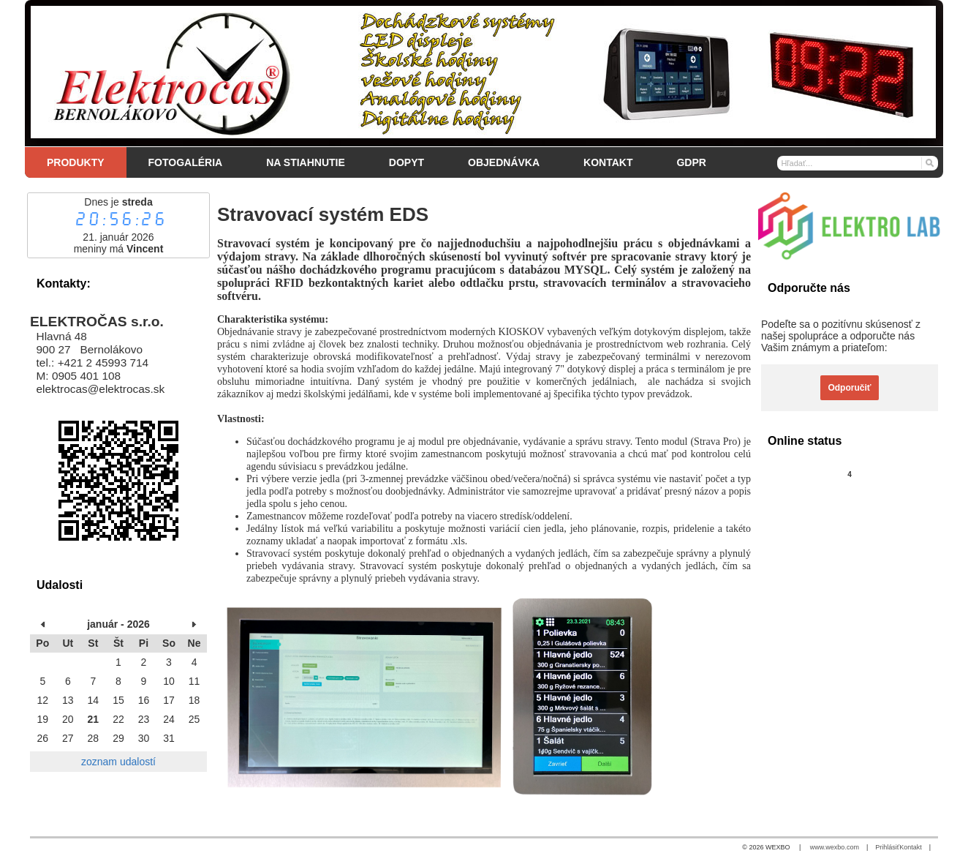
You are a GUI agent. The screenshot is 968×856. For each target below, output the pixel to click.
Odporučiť (849, 388)
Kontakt (910, 847)
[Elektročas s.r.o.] (484, 73)
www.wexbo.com (834, 847)
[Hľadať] (929, 162)
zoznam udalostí (118, 761)
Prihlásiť (887, 847)
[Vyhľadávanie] (857, 163)
